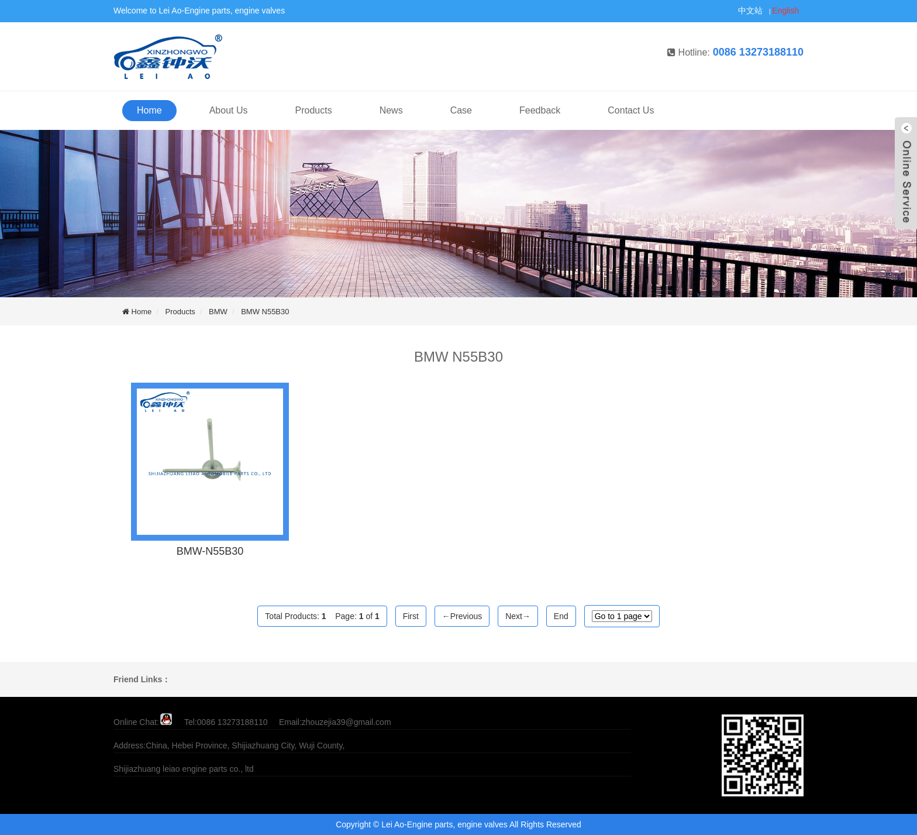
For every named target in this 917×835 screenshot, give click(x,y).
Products (313, 110)
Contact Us (631, 110)
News (391, 110)
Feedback (539, 110)
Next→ (517, 616)
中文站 (750, 10)
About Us (228, 110)
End (561, 616)
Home (149, 110)
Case (461, 110)
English (785, 10)
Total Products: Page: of (322, 616)
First (411, 616)
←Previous (462, 616)
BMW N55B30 (265, 311)
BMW (218, 311)
